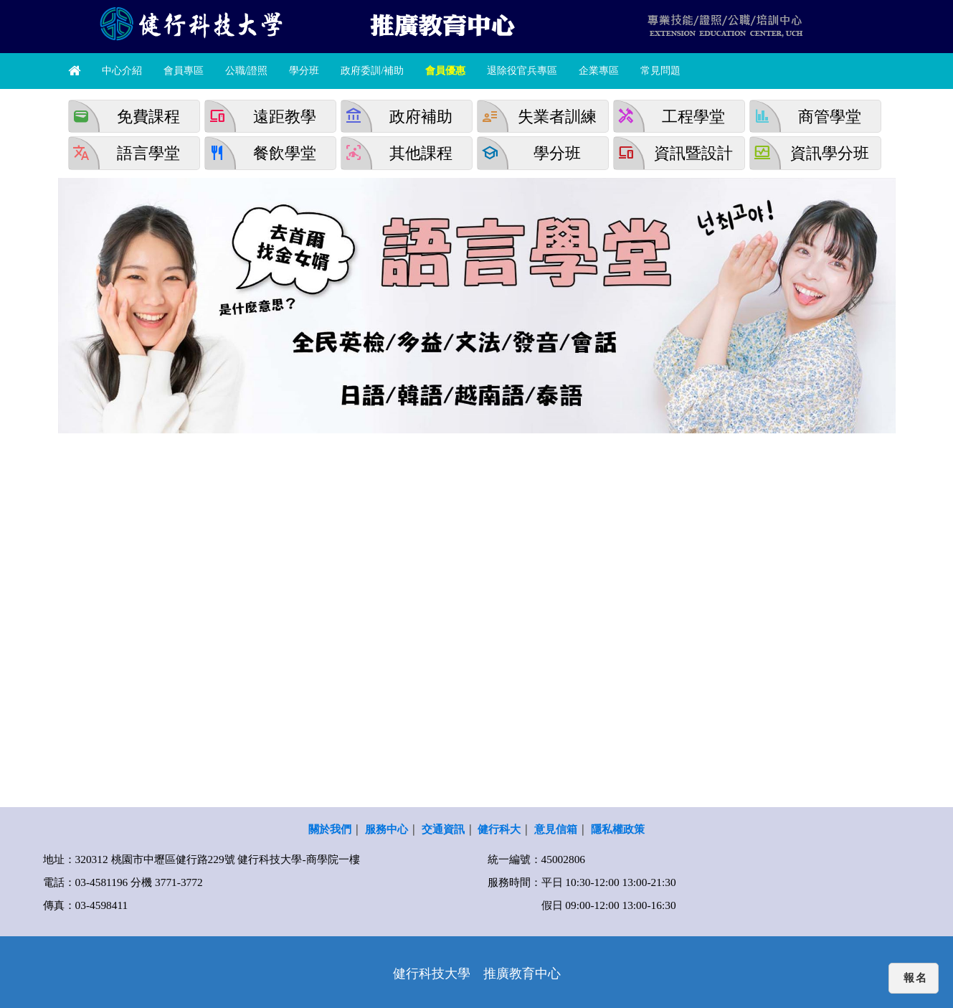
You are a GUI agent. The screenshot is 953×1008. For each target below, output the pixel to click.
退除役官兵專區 (522, 70)
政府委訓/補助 (372, 70)
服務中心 (386, 829)
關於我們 (329, 829)
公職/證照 (246, 70)
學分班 (304, 70)
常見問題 (660, 70)
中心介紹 (122, 70)
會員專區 (183, 70)
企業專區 (599, 70)
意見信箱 (555, 829)
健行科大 (499, 829)
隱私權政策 (618, 829)
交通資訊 (443, 829)
